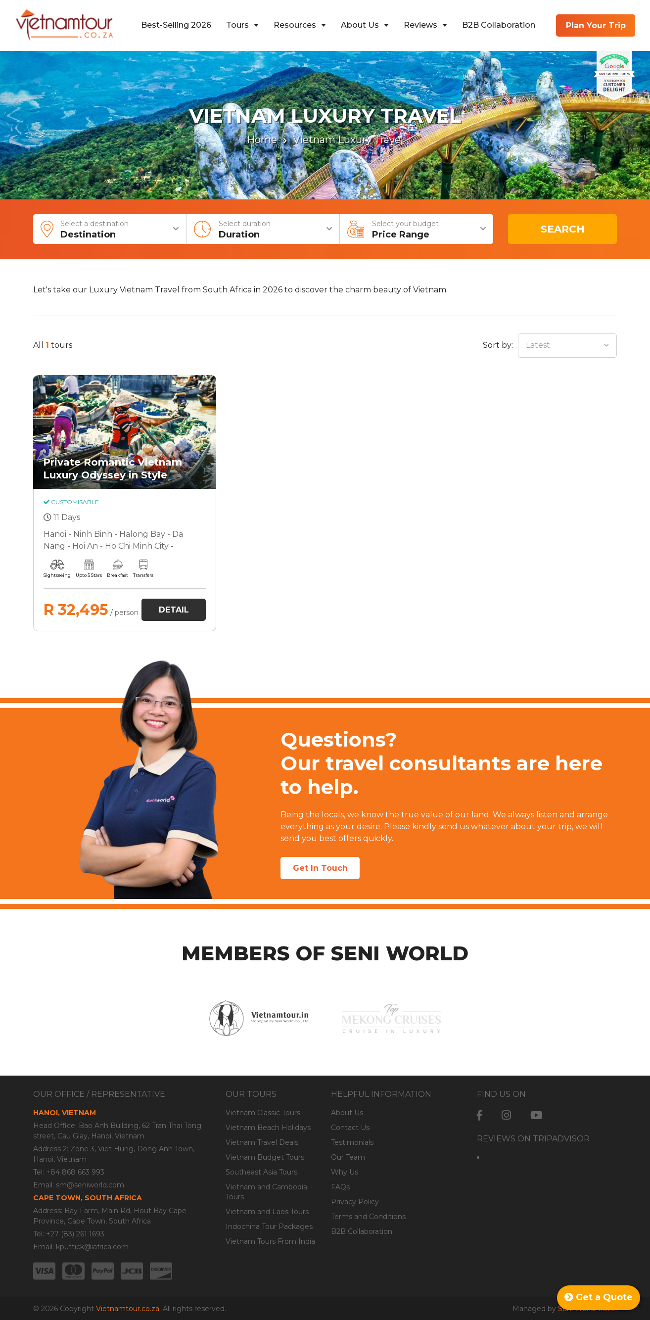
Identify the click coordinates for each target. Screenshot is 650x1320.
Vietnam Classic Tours (263, 1112)
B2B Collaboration (498, 25)
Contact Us (350, 1127)
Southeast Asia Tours (261, 1172)
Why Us (344, 1172)
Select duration (269, 230)
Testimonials (352, 1142)
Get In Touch (320, 868)
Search (563, 229)
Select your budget (422, 230)
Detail (174, 609)
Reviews (420, 25)
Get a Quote (598, 1297)
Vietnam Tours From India (270, 1241)
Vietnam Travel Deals (262, 1142)
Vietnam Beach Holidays (268, 1127)
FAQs (340, 1186)
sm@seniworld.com (90, 1184)
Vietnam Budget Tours (265, 1157)
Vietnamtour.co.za (127, 1308)
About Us (360, 25)
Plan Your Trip (596, 25)
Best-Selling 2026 (176, 25)
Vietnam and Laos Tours (267, 1211)
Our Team (348, 1157)
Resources (295, 25)
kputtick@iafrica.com (92, 1246)
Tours (237, 25)
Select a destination (113, 230)
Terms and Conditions (368, 1216)
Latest (538, 345)
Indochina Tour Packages (269, 1226)
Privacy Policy (355, 1201)
